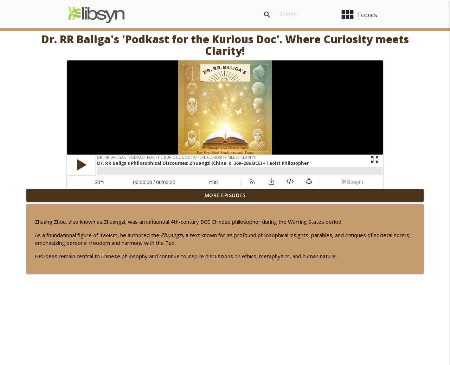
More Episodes (225, 195)
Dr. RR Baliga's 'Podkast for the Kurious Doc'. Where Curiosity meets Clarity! (225, 45)
